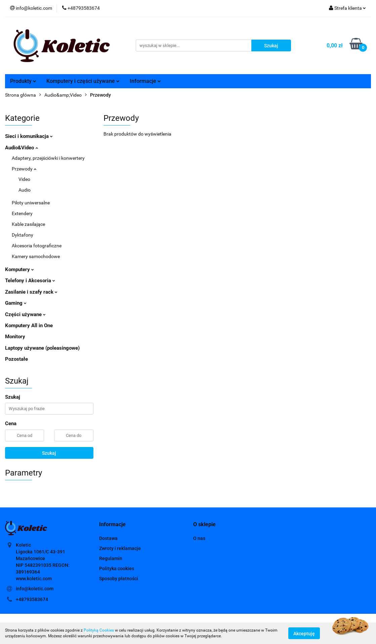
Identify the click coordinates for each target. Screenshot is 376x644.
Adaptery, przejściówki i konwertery (48, 158)
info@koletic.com (34, 588)
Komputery (19, 269)
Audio (24, 190)
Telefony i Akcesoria (30, 281)
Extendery (22, 213)
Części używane (25, 314)
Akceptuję (304, 633)
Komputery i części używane (83, 81)
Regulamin (110, 558)
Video (24, 179)
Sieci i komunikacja (29, 136)
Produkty (23, 81)
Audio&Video (21, 148)
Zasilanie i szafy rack (31, 292)
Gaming (16, 303)
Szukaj (49, 453)
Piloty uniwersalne (31, 202)
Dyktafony (22, 235)
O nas (199, 538)
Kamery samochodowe (36, 256)
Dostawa (108, 538)
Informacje (145, 81)
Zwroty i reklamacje (120, 548)
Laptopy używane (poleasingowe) (42, 348)
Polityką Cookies (99, 630)
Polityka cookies (116, 568)
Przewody (24, 168)
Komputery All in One (29, 326)
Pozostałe (16, 359)
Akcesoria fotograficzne (36, 245)
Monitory (15, 337)
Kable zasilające (28, 224)
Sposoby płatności (118, 578)
